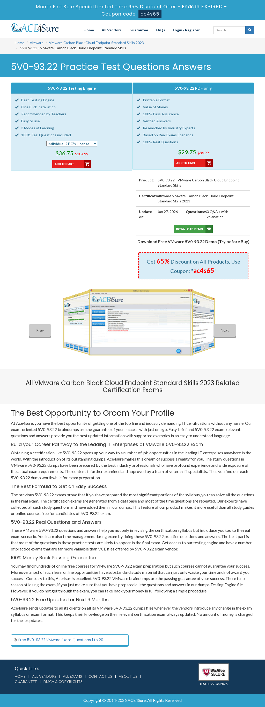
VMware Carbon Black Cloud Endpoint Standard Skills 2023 (96, 42)
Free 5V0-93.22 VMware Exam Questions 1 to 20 (60, 639)
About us (128, 676)
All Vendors (112, 30)
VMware (36, 42)
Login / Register (186, 30)
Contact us (100, 676)
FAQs (160, 30)
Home (89, 30)
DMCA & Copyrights (63, 681)
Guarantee (138, 30)
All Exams (72, 676)
